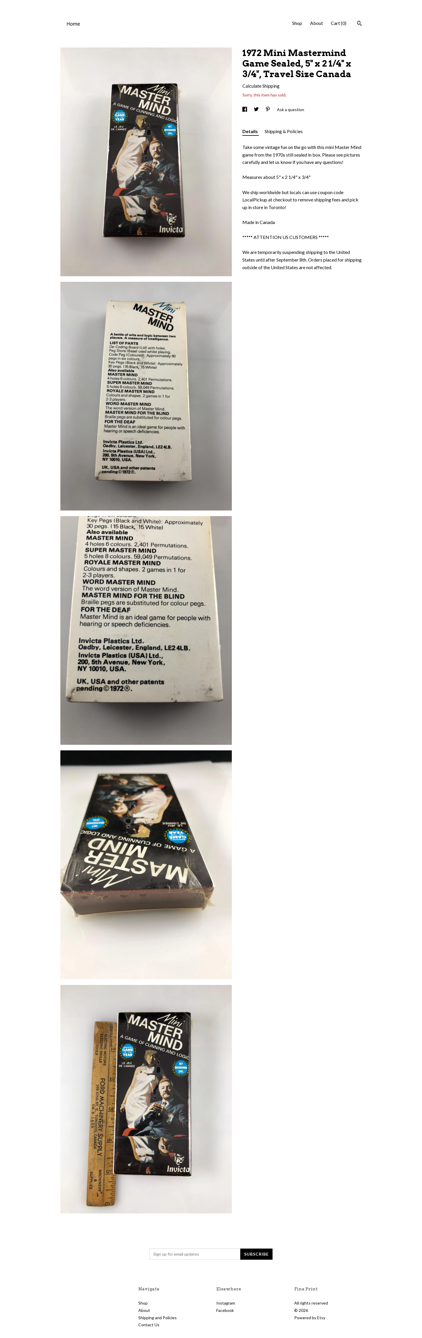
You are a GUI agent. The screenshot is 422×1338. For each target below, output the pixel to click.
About (316, 23)
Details (250, 131)
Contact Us (148, 1324)
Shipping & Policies (284, 131)
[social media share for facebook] (245, 109)
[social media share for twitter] (257, 109)
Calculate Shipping (261, 86)
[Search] (359, 24)
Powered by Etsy (309, 1317)
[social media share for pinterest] (268, 109)
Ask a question (290, 109)
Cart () (338, 23)
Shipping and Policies (157, 1317)
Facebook (225, 1310)
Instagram (225, 1302)
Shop (297, 23)
